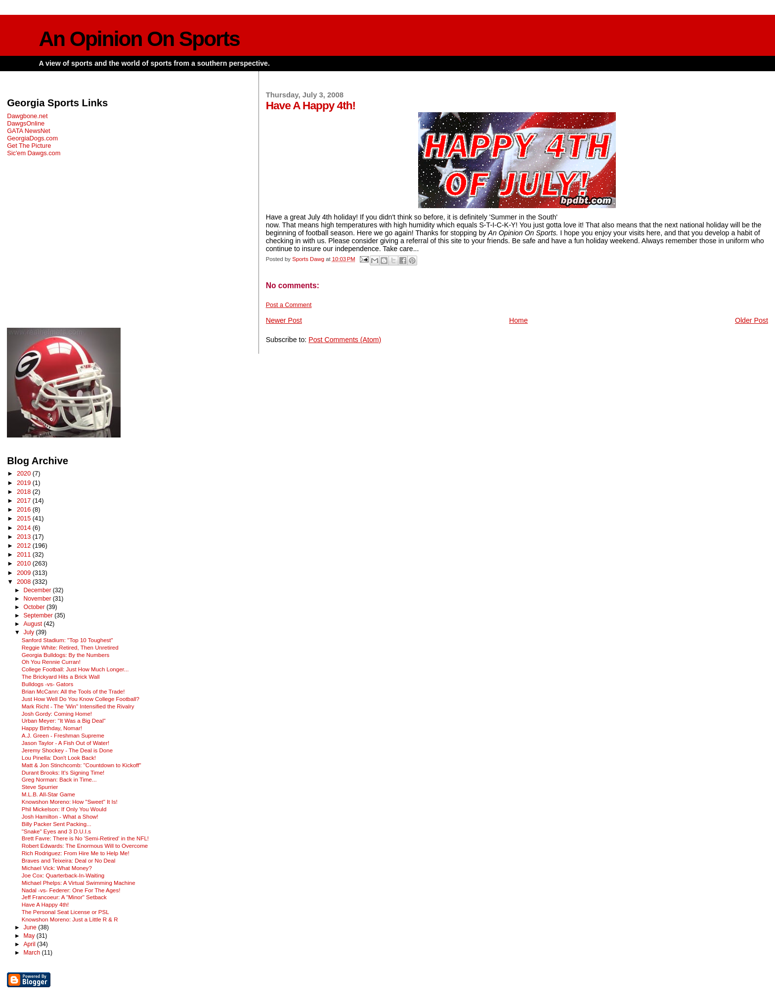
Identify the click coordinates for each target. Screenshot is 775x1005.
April (30, 944)
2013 (25, 536)
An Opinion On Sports (139, 38)
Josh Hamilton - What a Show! (60, 817)
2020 (25, 473)
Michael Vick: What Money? (57, 868)
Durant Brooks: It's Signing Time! (63, 773)
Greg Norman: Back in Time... (59, 780)
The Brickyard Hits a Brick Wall (61, 677)
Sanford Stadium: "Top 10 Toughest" (67, 640)
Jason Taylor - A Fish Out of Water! (66, 743)
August (33, 623)
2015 (25, 518)
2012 (25, 545)
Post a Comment (289, 305)
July (29, 632)
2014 (25, 527)
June (30, 927)
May (29, 935)
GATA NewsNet (28, 130)
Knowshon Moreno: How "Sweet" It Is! (70, 802)
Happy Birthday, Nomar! (52, 728)
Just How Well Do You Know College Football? (80, 699)
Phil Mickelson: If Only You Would (64, 809)
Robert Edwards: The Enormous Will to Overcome (85, 846)
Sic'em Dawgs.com (33, 153)
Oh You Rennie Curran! (51, 662)
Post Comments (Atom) (344, 340)
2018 (25, 491)
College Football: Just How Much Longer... (75, 669)
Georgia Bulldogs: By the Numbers (66, 655)
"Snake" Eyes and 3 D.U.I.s (56, 831)
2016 (25, 509)
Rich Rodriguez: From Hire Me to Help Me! (75, 853)
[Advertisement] (125, 242)
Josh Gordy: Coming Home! (57, 714)
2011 (25, 554)
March (32, 952)
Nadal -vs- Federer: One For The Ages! (71, 890)
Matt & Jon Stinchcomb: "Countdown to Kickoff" (81, 765)
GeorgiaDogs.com (32, 138)
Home (518, 320)
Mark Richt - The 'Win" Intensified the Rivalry (78, 706)
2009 (25, 572)
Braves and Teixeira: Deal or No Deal (69, 861)
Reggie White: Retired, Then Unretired (70, 648)
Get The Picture (29, 145)
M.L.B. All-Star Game (48, 794)
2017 (25, 500)
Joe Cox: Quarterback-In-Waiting (63, 875)
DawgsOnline (25, 123)
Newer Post (284, 320)
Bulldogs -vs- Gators (47, 684)
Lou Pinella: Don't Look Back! (59, 758)
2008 (25, 581)
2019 (25, 482)
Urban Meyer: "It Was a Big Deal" (64, 721)
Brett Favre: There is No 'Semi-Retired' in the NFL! (85, 838)
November (37, 598)
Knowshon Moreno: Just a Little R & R (70, 919)
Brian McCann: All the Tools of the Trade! (73, 692)
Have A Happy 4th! (45, 905)
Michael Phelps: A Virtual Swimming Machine (78, 883)
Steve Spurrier (40, 787)
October (34, 607)
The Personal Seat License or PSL (65, 912)
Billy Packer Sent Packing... (56, 824)
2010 (25, 563)
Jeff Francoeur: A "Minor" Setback (64, 897)
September (38, 615)
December (37, 590)
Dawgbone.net (27, 116)
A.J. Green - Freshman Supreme (63, 736)
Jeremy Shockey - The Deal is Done (67, 750)
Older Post (751, 320)
